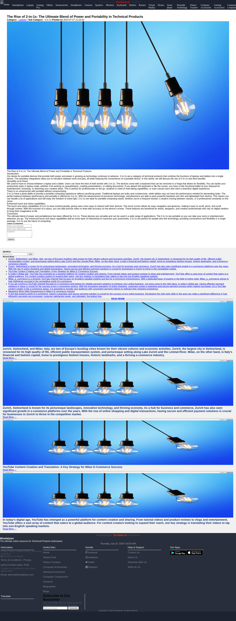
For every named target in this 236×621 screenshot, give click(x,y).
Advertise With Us (137, 563)
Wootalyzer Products (118, 536)
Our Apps (175, 548)
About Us (133, 558)
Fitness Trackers (52, 563)
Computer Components (55, 578)
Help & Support (136, 548)
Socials (89, 548)
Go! (30, 255)
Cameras (48, 582)
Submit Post (49, 558)
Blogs (46, 592)
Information (7, 548)
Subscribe (73, 609)
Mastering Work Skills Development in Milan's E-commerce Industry (41, 292)
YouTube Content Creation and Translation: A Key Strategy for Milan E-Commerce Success (53, 272)
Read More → (10, 359)
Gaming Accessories (54, 573)
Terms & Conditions (11, 561)
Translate (6, 597)
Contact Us (134, 553)
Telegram (91, 568)
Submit (11, 241)
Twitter (90, 563)
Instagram (91, 558)
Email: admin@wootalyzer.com (17, 576)
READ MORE (118, 300)
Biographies (49, 587)
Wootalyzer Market (120, 2)
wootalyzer (229, 302)
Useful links (49, 548)
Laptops (23, 20)
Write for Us (134, 568)
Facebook (91, 553)
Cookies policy (15, 566)
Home (46, 553)
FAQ (26, 566)
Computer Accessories (55, 568)
